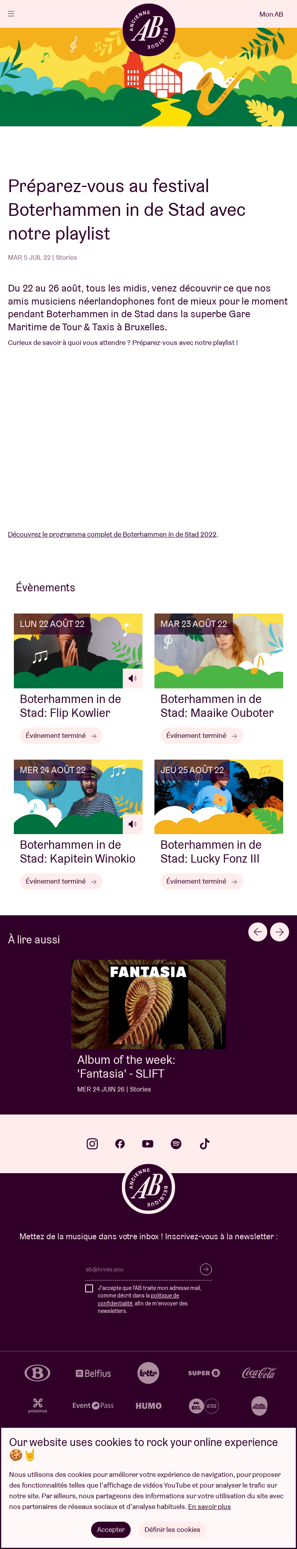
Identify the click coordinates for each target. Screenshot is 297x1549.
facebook (120, 1144)
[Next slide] (279, 931)
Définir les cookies (172, 1529)
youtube (147, 1143)
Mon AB (271, 14)
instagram (92, 1143)
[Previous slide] (257, 931)
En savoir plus (209, 1506)
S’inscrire (206, 1269)
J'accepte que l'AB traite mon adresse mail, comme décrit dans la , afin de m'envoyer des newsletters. (149, 1299)
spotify (176, 1143)
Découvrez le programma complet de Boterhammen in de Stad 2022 (112, 534)
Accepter (111, 1529)
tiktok (204, 1143)
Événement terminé (61, 735)
